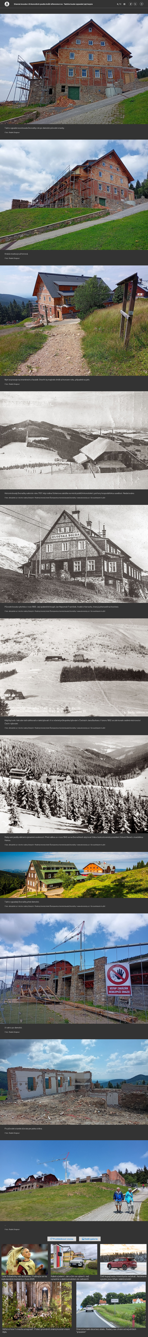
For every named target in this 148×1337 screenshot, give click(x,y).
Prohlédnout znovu (61, 1238)
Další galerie (90, 1238)
